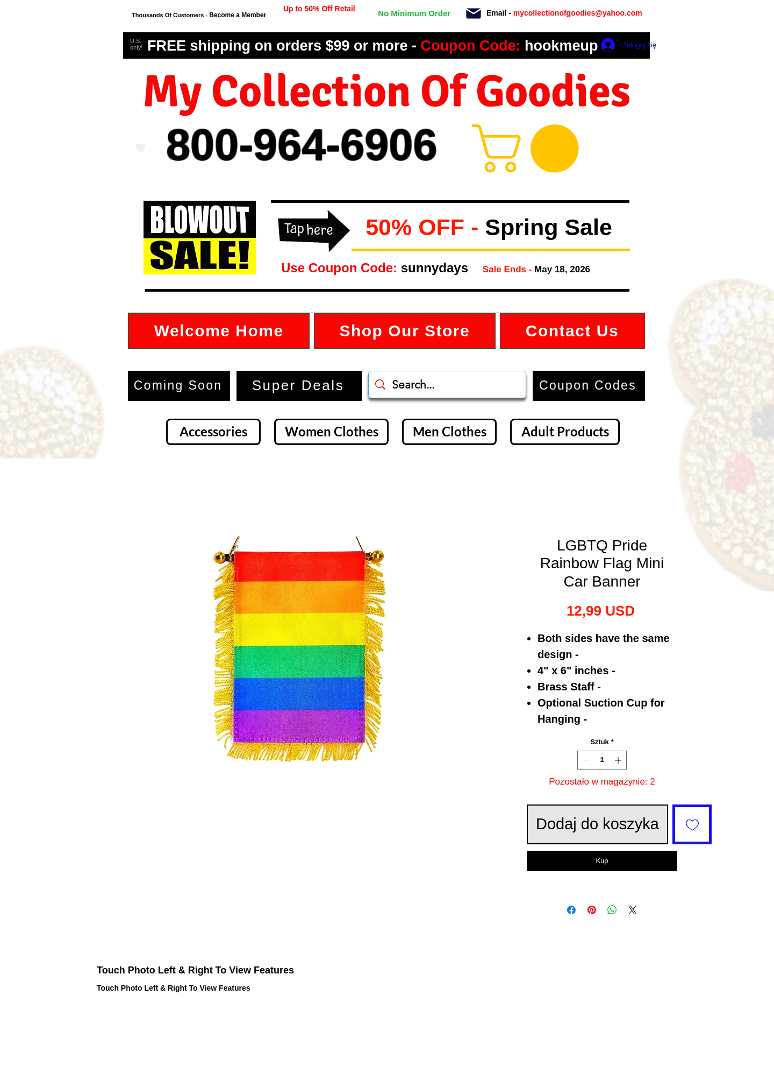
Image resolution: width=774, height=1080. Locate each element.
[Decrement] (585, 760)
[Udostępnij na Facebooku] (571, 909)
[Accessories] (213, 432)
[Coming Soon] (179, 386)
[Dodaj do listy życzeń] (692, 824)
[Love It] (140, 148)
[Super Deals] (299, 386)
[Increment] (619, 760)
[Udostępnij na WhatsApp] (612, 909)
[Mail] (473, 13)
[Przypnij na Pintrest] (591, 909)
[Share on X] (632, 909)
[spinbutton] (602, 760)
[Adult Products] (565, 432)
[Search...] (447, 384)
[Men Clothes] (449, 432)
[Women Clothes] (331, 432)
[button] (360, 228)
